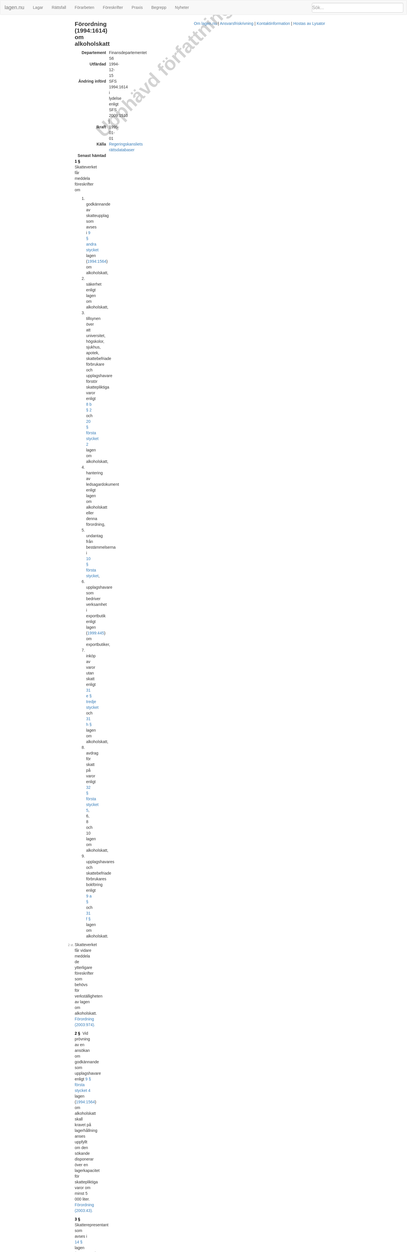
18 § (116, 698)
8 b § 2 (215, 104)
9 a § (240, 150)
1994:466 (230, 590)
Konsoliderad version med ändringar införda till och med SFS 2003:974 (184, 1159)
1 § (115, 73)
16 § (116, 644)
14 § (181, 204)
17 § (116, 670)
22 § (196, 553)
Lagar (38, 7)
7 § (115, 333)
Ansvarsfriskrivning (231, 1249)
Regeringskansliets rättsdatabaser (177, 61)
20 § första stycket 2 (247, 104)
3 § (115, 204)
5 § (115, 238)
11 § (116, 533)
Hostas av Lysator (304, 1249)
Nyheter (182, 7)
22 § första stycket (194, 238)
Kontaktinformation (268, 1249)
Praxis (137, 7)
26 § (185, 384)
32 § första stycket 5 (196, 144)
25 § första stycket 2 (203, 413)
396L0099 (153, 976)
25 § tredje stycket (233, 479)
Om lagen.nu (200, 1249)
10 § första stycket (198, 121)
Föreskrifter (113, 7)
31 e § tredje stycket (197, 138)
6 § (115, 284)
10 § (167, 244)
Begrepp (159, 7)
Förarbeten (84, 7)
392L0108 (165, 739)
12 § (116, 553)
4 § (115, 218)
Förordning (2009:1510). (201, 636)
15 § (116, 604)
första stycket (215, 473)
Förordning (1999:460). (232, 559)
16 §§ (186, 698)
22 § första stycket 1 (198, 493)
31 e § (238, 670)
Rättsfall (59, 7)
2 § (115, 178)
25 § (181, 399)
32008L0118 (156, 1210)
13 (170, 698)
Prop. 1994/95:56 (204, 733)
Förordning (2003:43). (131, 196)
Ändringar (12, 24)
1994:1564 (253, 81)
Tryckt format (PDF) (139, 812)
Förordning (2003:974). (173, 170)
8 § (115, 384)
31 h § (229, 138)
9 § (115, 399)
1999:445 (251, 127)
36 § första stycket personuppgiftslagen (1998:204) (212, 578)
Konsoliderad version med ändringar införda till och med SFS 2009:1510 (186, 1195)
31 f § (259, 150)
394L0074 (165, 767)
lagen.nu (14, 7)
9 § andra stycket (216, 81)
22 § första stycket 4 (195, 333)
